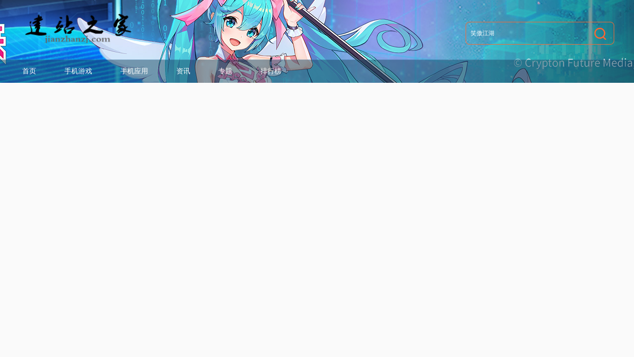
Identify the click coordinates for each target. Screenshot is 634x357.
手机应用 (134, 71)
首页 (29, 71)
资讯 (183, 71)
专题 (225, 71)
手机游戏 (78, 71)
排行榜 (271, 71)
